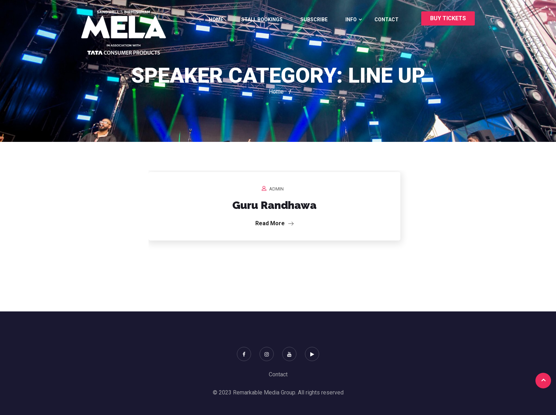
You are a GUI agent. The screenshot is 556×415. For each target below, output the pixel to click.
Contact (386, 19)
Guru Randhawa (274, 205)
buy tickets (448, 18)
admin (276, 189)
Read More (274, 223)
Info (351, 19)
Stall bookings (262, 19)
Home (216, 19)
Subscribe (314, 19)
